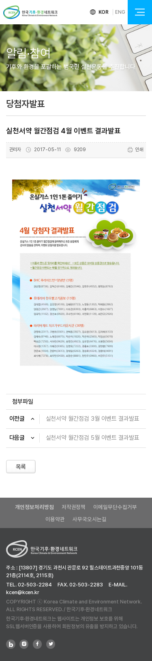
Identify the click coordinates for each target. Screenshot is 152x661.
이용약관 (55, 519)
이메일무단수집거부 (115, 507)
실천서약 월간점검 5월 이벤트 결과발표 (92, 437)
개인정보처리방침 (34, 507)
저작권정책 (74, 507)
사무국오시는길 (89, 519)
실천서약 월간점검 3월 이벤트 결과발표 (92, 418)
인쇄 (135, 150)
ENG (120, 12)
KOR (103, 12)
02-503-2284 (35, 585)
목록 (21, 467)
